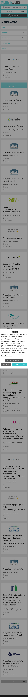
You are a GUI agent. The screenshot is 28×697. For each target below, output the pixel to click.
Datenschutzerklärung (6, 356)
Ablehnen (6, 364)
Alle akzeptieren (19, 364)
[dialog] (14, 348)
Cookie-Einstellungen (14, 360)
